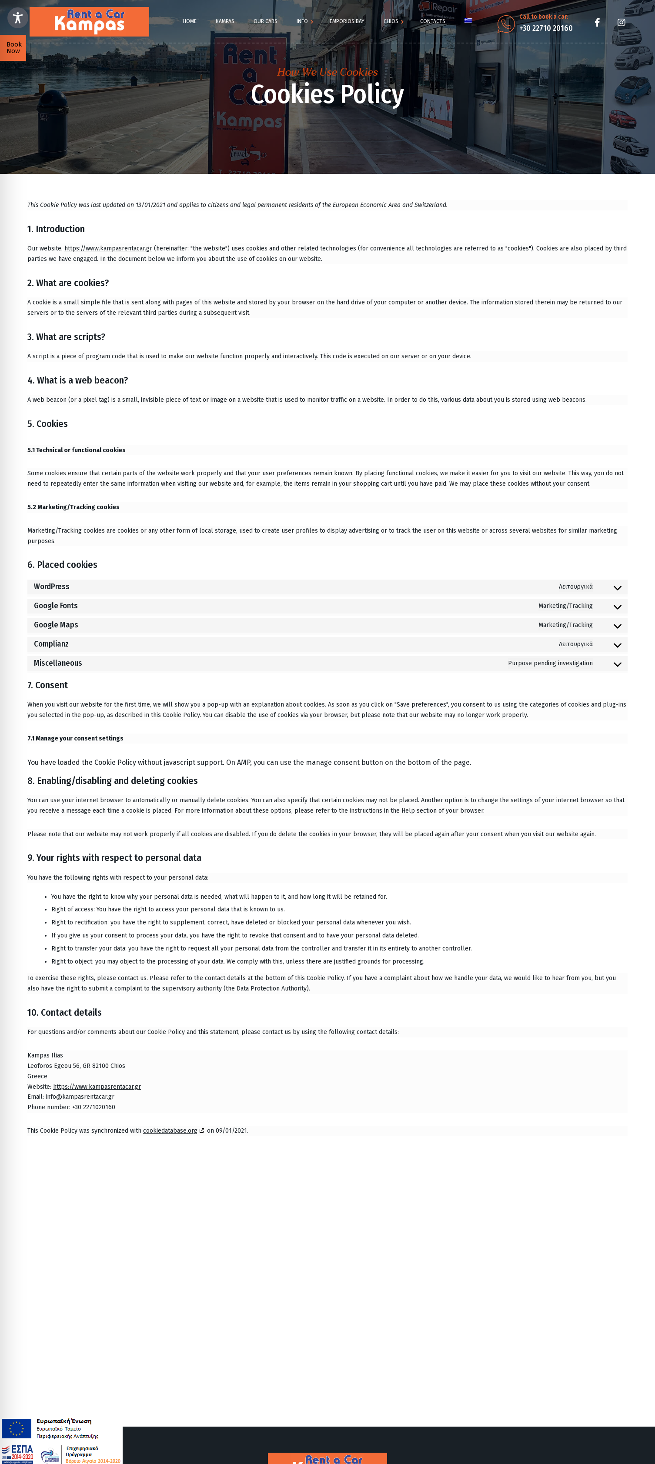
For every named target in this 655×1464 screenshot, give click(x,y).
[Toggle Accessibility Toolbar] (18, 18)
